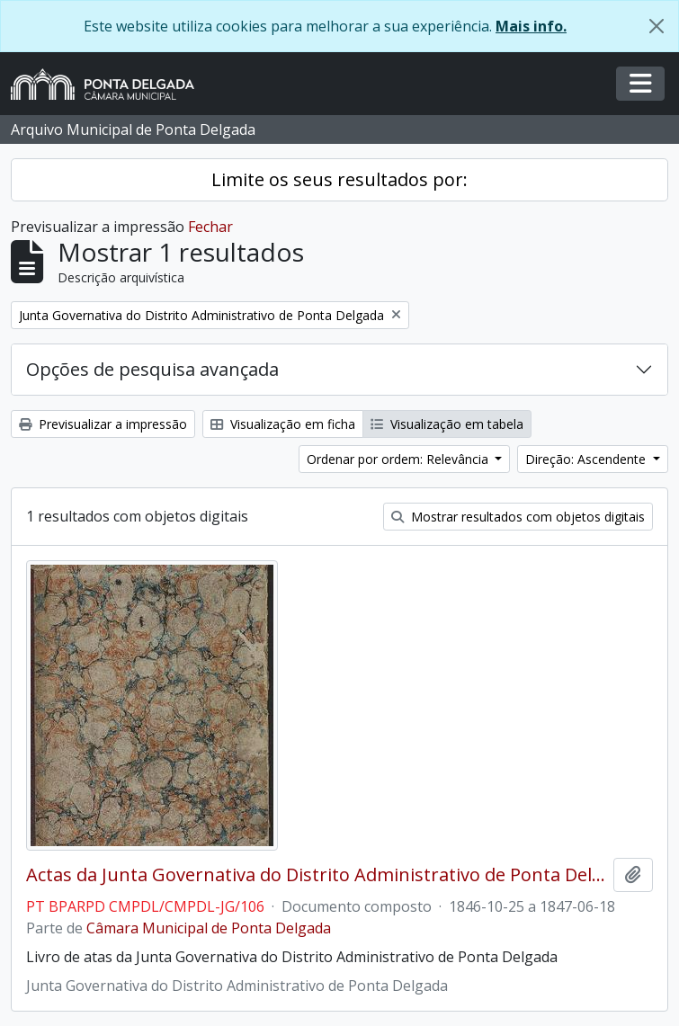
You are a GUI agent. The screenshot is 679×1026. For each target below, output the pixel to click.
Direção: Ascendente (587, 459)
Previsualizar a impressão (103, 424)
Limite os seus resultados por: (339, 179)
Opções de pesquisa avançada (152, 369)
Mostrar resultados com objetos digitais (518, 516)
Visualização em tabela (447, 424)
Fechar (210, 226)
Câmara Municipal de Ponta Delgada (208, 928)
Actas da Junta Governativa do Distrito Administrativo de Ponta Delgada (316, 875)
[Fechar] (656, 26)
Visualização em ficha (282, 424)
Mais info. (531, 26)
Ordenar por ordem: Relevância (399, 459)
